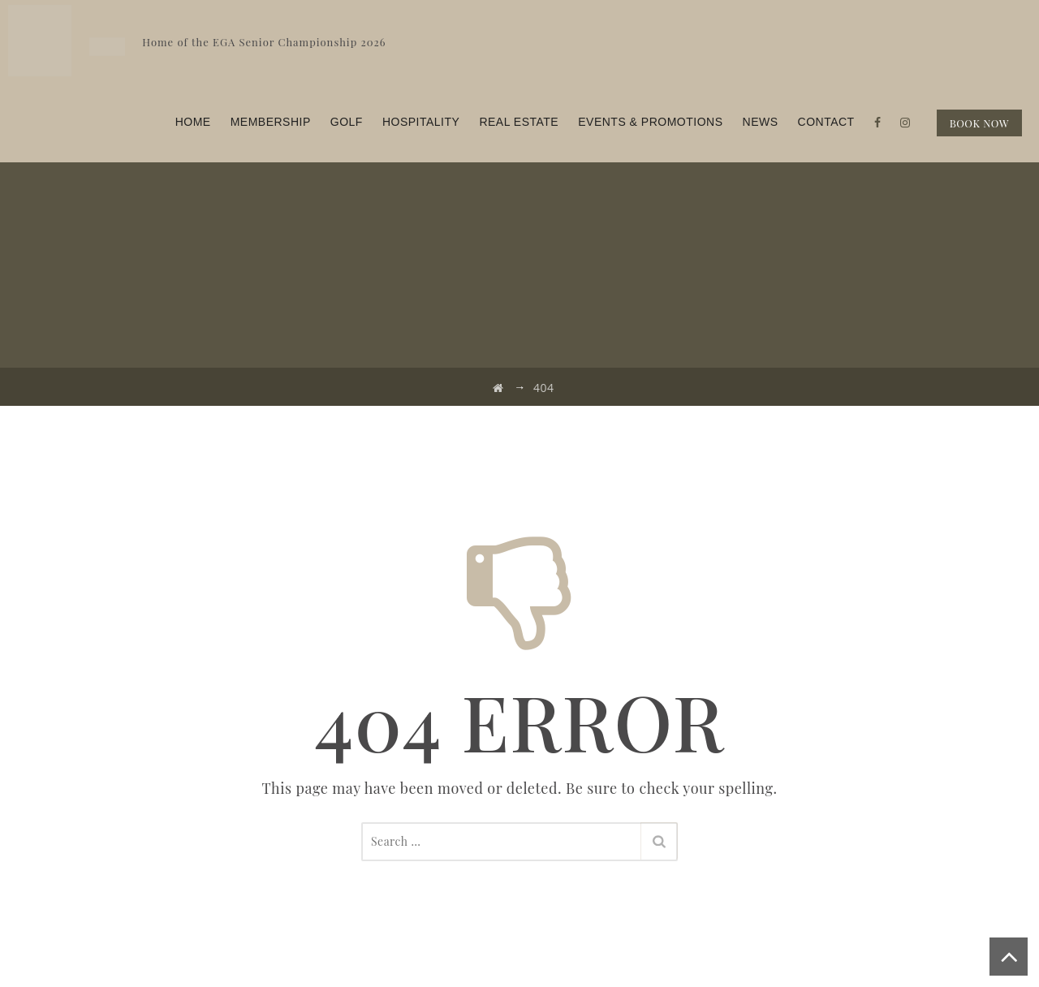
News (760, 121)
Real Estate (518, 121)
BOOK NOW (979, 123)
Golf (346, 121)
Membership (271, 121)
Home (193, 121)
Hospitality (420, 121)
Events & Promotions (650, 121)
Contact (826, 121)
